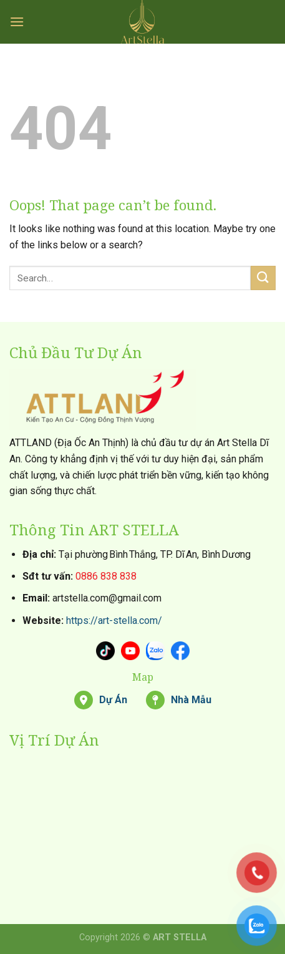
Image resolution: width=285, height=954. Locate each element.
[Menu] (16, 21)
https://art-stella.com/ (114, 620)
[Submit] (263, 278)
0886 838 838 (106, 576)
